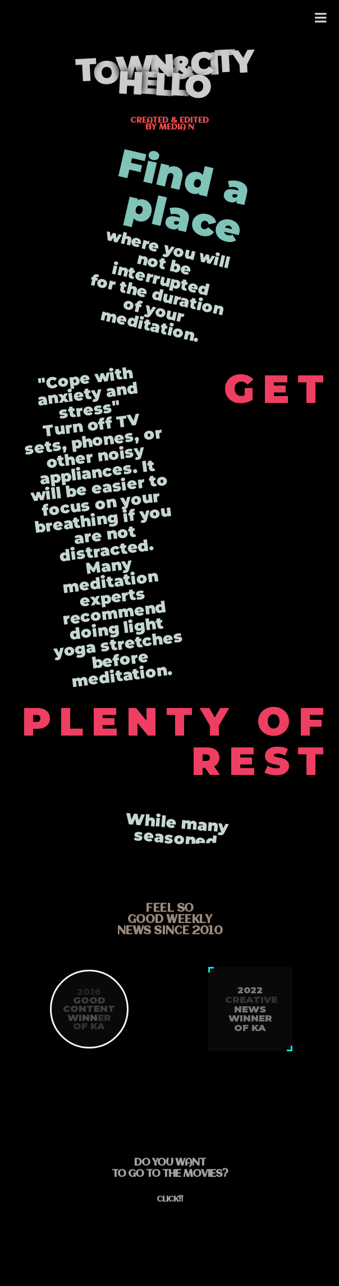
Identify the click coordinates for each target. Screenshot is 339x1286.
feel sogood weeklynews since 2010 (170, 920)
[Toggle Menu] (321, 17)
